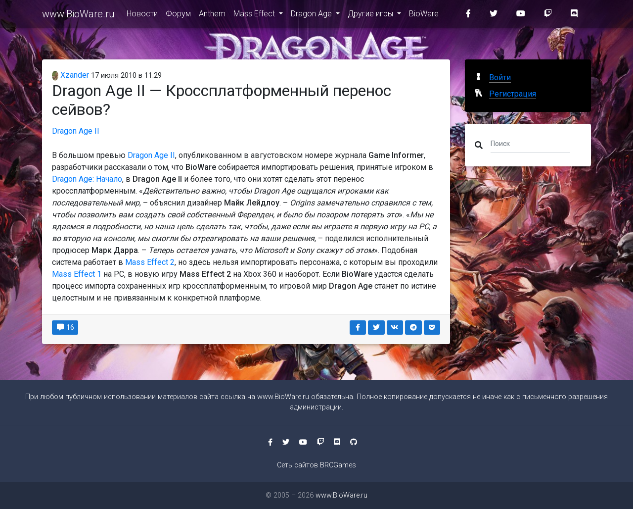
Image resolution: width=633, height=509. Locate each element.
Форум (178, 15)
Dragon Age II (75, 131)
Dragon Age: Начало (87, 179)
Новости (142, 15)
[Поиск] (530, 143)
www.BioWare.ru (78, 16)
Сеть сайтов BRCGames (316, 465)
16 (65, 327)
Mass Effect (255, 15)
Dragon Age (312, 15)
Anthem (212, 15)
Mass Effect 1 (76, 274)
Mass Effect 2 (150, 262)
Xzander (70, 75)
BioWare (424, 15)
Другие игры (371, 15)
